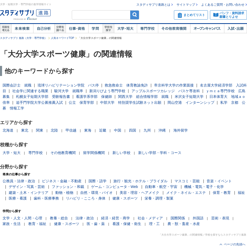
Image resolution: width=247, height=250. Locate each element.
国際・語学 (98, 181)
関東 (39, 130)
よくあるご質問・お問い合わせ (222, 4)
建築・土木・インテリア (28, 193)
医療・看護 (18, 198)
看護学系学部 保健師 (94, 96)
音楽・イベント (219, 181)
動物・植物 (64, 193)
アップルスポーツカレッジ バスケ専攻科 (165, 91)
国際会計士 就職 (17, 85)
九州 (147, 130)
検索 (134, 14)
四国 (132, 130)
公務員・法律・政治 (19, 181)
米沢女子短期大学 (189, 96)
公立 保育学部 (81, 102)
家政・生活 (12, 224)
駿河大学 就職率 (68, 91)
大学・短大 (125, 28)
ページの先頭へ (234, 244)
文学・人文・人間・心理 (22, 218)
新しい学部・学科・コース (159, 153)
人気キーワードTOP (62, 38)
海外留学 (180, 130)
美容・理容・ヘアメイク (139, 193)
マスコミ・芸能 (187, 181)
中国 (117, 130)
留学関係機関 (94, 153)
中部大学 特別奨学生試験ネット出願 (130, 102)
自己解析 (43, 28)
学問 (95, 28)
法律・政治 (85, 218)
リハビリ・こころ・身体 (85, 198)
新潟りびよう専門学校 (107, 91)
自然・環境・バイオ (96, 193)
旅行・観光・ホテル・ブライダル (140, 181)
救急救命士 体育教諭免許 (126, 85)
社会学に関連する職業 (30, 91)
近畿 (102, 130)
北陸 (54, 130)
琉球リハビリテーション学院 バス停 (68, 85)
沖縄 (162, 130)
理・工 (154, 224)
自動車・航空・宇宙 (161, 187)
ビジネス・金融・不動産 (62, 181)
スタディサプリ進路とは (153, 4)
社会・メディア (150, 218)
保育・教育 (222, 193)
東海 (87, 130)
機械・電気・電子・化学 (204, 187)
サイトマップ (186, 4)
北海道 (8, 130)
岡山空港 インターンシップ (190, 102)
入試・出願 (235, 28)
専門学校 (147, 28)
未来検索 (22, 28)
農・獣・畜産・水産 (183, 224)
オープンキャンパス (207, 28)
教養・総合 (59, 218)
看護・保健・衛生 (126, 224)
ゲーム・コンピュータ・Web (114, 187)
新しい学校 (121, 153)
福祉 (241, 193)
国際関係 (178, 218)
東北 (24, 130)
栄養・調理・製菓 (159, 198)
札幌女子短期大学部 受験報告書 (43, 96)
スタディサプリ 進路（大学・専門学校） (23, 38)
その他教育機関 (174, 28)
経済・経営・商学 (115, 218)
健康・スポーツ (125, 198)
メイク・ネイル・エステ (186, 193)
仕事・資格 (77, 28)
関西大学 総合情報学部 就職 (143, 96)
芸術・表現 (220, 218)
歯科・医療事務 (46, 198)
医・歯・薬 (96, 224)
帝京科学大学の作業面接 (174, 85)
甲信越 (71, 130)
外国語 (198, 218)
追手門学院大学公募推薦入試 (39, 102)
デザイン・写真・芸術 (27, 187)
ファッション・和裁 (68, 187)
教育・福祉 (37, 224)
